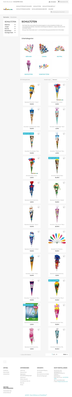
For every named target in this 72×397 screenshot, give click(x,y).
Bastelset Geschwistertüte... (32, 200)
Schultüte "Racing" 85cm (57, 175)
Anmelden (39, 372)
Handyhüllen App (7, 390)
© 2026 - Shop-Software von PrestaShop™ (36, 395)
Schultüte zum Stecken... (57, 249)
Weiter (65, 354)
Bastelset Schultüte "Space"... (32, 224)
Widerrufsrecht (24, 379)
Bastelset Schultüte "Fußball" (57, 200)
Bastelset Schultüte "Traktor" (32, 102)
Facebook (4, 361)
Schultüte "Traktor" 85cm (32, 273)
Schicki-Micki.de (7, 392)
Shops (21, 384)
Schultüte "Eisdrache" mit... (57, 347)
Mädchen (7, 25)
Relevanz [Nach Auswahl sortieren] (60, 79)
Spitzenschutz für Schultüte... (31, 322)
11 (56, 354)
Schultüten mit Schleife (24, 6)
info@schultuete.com (62, 381)
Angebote (5, 370)
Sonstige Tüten (9, 32)
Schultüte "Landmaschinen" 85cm (32, 126)
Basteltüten (8, 30)
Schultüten (37, 6)
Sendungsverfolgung (42, 370)
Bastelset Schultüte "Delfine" (32, 249)
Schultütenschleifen (23, 9)
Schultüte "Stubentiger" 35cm (57, 126)
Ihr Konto (40, 368)
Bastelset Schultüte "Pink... (57, 322)
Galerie (50, 9)
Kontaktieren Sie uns (25, 381)
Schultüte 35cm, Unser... (57, 102)
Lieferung (22, 370)
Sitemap (22, 382)
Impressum (23, 377)
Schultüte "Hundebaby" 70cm (32, 151)
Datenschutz (23, 372)
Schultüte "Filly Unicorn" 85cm (57, 224)
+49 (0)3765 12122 (18, 2)
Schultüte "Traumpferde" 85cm (31, 298)
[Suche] (59, 12)
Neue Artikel (6, 372)
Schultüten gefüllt (49, 6)
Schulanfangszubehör (39, 9)
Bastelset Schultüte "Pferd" (57, 298)
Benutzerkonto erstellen (43, 374)
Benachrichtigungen (42, 376)
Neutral (7, 28)
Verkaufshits (6, 374)
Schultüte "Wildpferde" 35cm (57, 151)
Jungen (7, 26)
